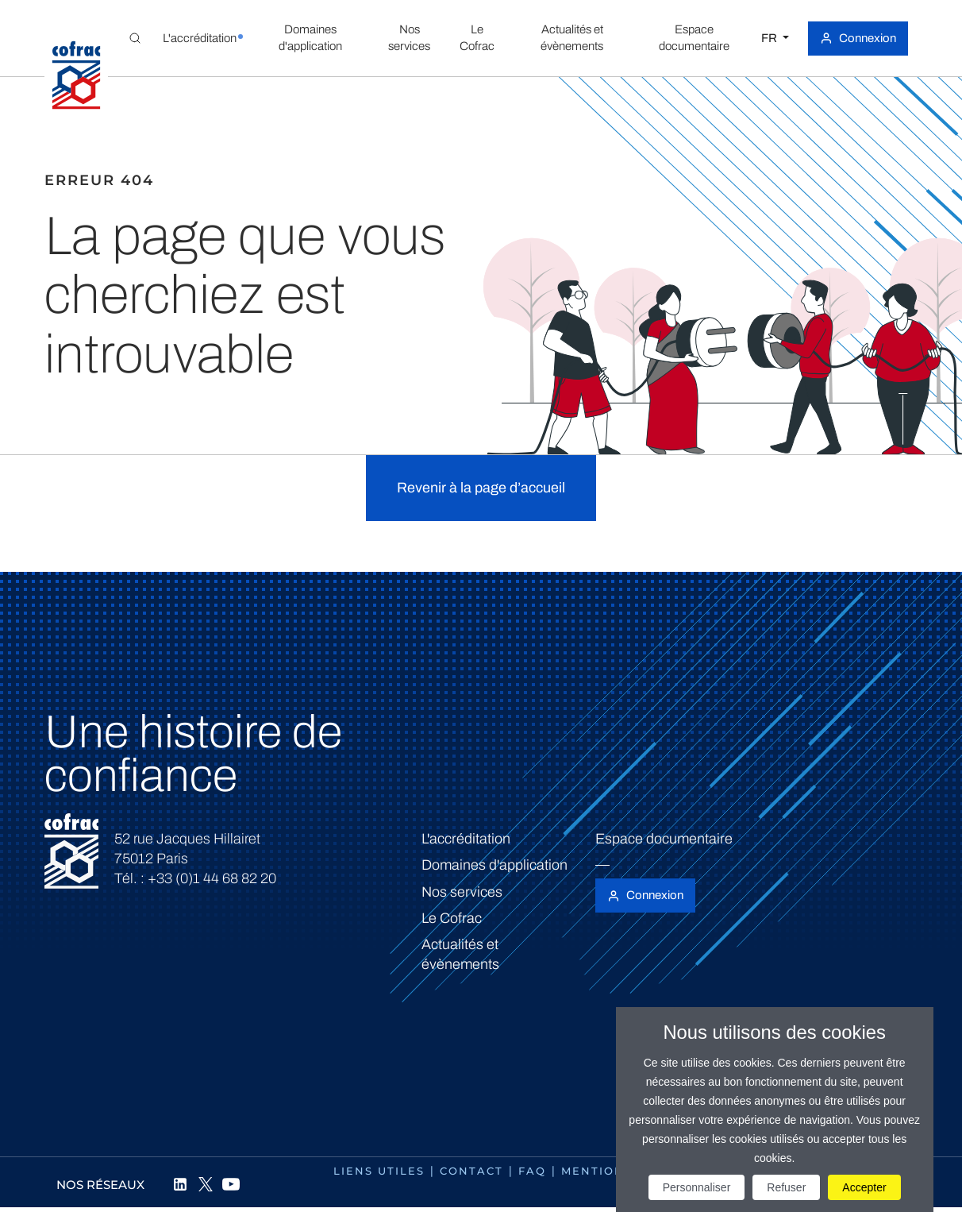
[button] (199, 38)
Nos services (461, 892)
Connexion (867, 38)
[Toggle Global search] (135, 38)
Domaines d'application (494, 865)
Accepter (864, 1187)
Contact (471, 1170)
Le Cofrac (451, 918)
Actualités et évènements (460, 954)
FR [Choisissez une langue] (770, 38)
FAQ (532, 1170)
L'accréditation (465, 839)
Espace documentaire (664, 839)
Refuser (786, 1187)
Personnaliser (697, 1187)
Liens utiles (379, 1170)
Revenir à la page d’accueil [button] (481, 488)
